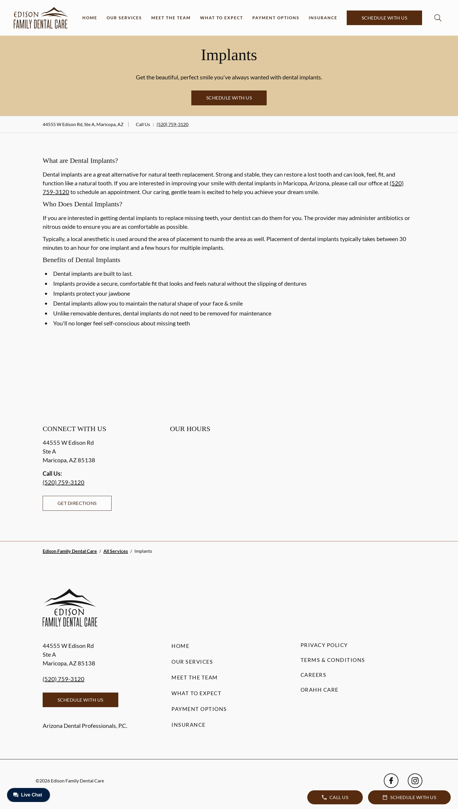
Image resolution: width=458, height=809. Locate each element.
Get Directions (77, 503)
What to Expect (221, 17)
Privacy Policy (324, 645)
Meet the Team (171, 17)
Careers (314, 675)
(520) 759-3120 (172, 124)
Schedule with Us (384, 17)
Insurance (323, 17)
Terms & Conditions (333, 660)
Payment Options (275, 17)
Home (89, 17)
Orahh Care (320, 689)
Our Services (124, 17)
